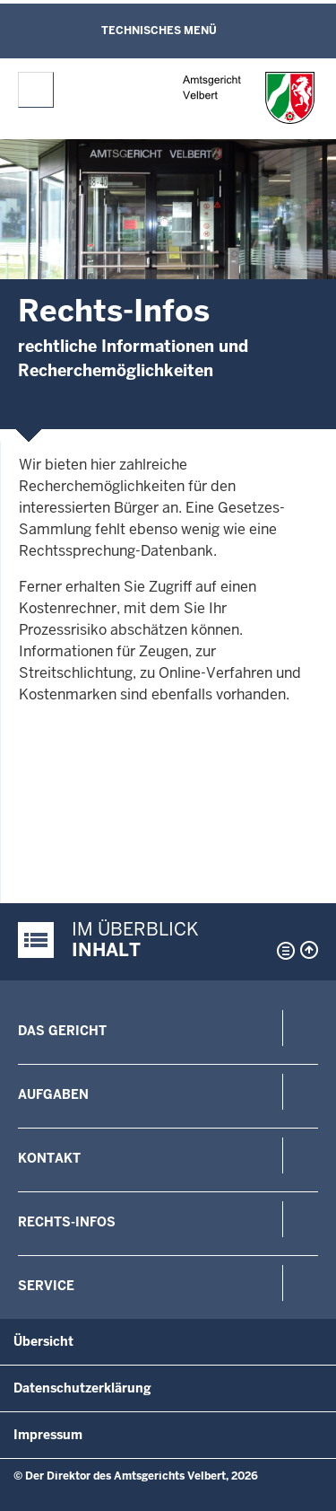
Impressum (47, 1435)
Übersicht (43, 1341)
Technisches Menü (159, 30)
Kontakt (49, 1158)
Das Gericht (62, 1031)
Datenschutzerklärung (82, 1388)
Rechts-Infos (67, 1222)
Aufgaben (53, 1094)
